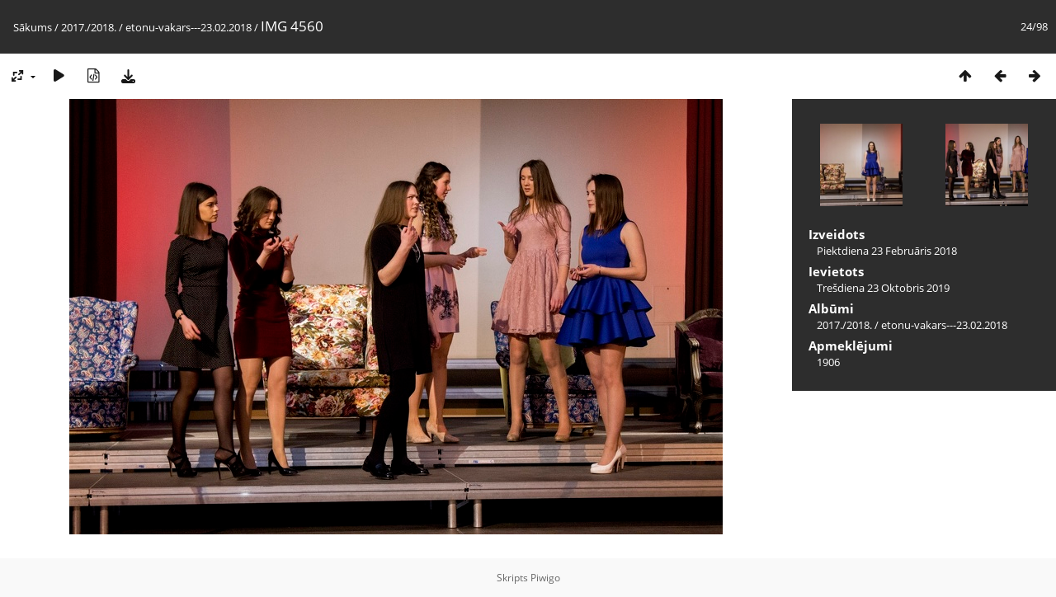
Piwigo (545, 578)
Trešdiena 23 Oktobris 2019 (883, 287)
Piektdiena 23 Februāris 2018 (887, 250)
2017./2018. (88, 27)
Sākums (32, 27)
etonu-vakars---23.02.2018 (188, 27)
